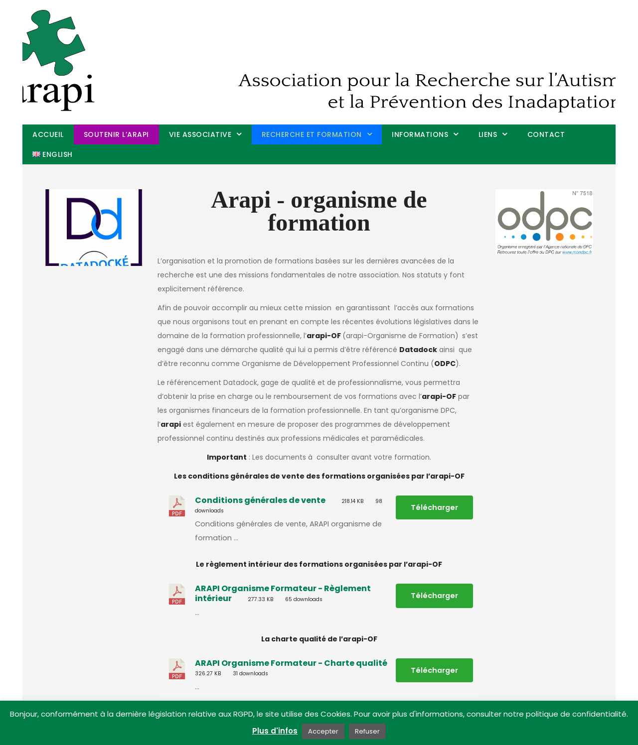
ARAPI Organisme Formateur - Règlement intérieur (283, 593)
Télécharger (434, 507)
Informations (420, 134)
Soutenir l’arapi (116, 134)
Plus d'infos (275, 731)
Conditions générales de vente (260, 500)
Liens (487, 134)
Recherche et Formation (312, 134)
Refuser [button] (367, 731)
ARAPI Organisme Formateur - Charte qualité (291, 663)
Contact (546, 134)
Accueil (48, 134)
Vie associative (200, 134)
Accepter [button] (323, 731)
